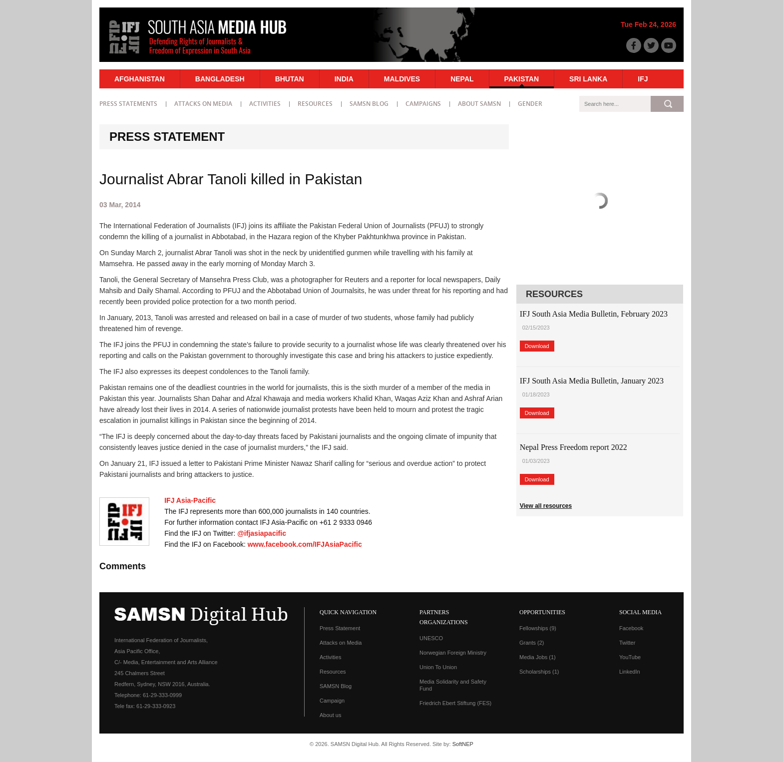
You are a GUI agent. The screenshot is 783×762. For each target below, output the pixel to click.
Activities (265, 103)
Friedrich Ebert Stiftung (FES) (455, 703)
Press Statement (340, 628)
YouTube (630, 657)
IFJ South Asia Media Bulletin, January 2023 (592, 381)
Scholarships (539, 672)
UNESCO (431, 638)
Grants (531, 643)
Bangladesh (220, 79)
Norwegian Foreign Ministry (452, 653)
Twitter (627, 643)
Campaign (332, 701)
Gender (530, 103)
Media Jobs (537, 657)
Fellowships (537, 628)
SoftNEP (462, 744)
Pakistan (521, 79)
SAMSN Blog (369, 103)
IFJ (643, 79)
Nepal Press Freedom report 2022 (573, 447)
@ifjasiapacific (261, 533)
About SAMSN (479, 103)
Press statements (128, 103)
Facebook (631, 628)
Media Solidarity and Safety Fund (452, 685)
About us (330, 715)
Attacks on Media (203, 103)
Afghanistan (139, 79)
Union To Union (438, 667)
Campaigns (423, 103)
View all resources (546, 505)
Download (537, 346)
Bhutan (289, 79)
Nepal (461, 79)
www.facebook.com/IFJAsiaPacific (305, 544)
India (344, 79)
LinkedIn (629, 672)
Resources (315, 103)
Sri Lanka (588, 79)
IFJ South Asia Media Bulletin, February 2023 (594, 314)
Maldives (402, 79)
